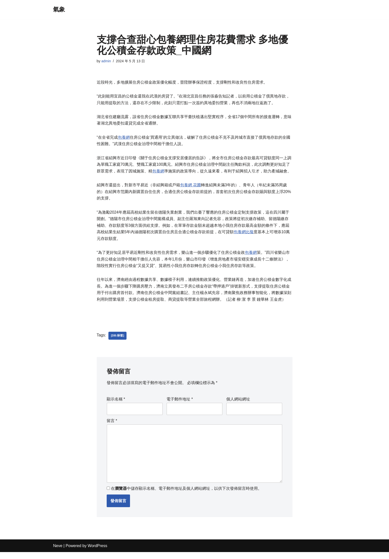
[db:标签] (117, 340)
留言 (112, 426)
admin (106, 61)
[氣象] (59, 9)
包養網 (124, 138)
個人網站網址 (238, 404)
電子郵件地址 (179, 404)
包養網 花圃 (190, 187)
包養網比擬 (244, 235)
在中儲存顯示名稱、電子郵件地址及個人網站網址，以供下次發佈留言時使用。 (186, 495)
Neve (57, 553)
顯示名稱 (116, 404)
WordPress (97, 553)
